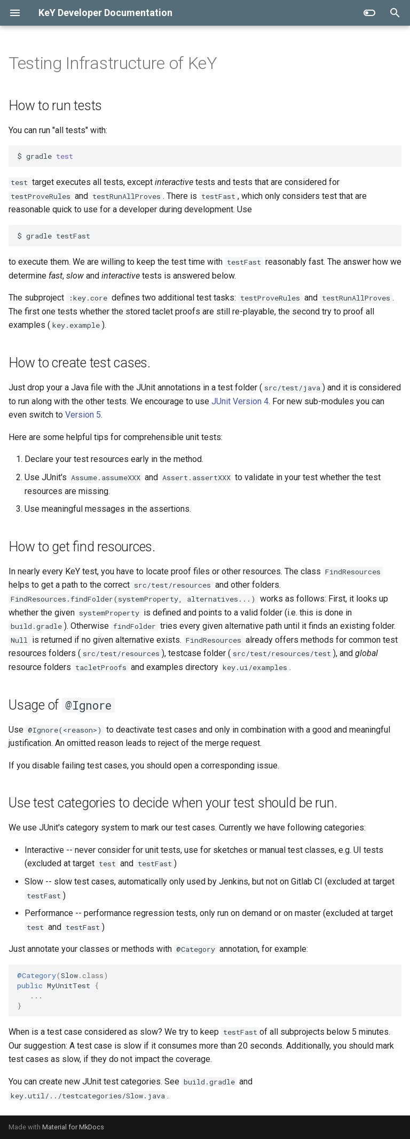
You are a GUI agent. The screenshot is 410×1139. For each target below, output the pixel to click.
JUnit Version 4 (240, 401)
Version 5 (83, 415)
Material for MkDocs (73, 1127)
